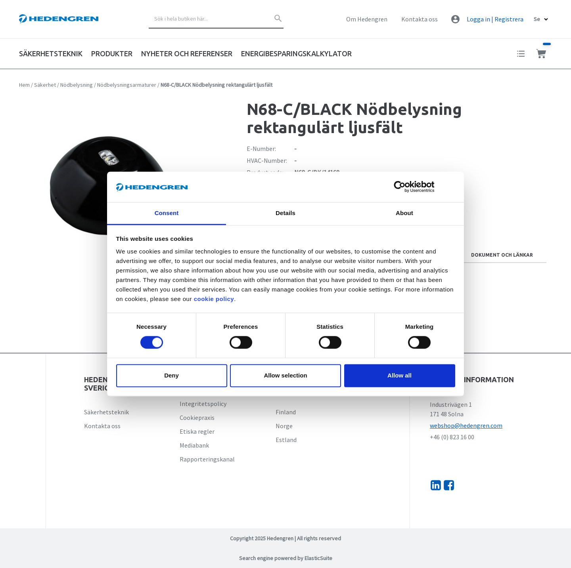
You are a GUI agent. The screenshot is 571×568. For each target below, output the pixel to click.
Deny (171, 375)
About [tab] (404, 213)
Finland (286, 412)
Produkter (111, 53)
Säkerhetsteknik (106, 412)
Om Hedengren (366, 19)
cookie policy (214, 298)
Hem (24, 84)
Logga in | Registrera (495, 19)
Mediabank (194, 445)
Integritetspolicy (203, 404)
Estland (286, 440)
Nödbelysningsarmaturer (126, 84)
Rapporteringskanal (207, 459)
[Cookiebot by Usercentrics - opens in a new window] (406, 187)
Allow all (399, 375)
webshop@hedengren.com (466, 425)
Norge (284, 426)
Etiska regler (197, 431)
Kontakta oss (419, 19)
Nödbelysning (76, 84)
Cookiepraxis (197, 417)
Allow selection (285, 375)
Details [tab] (285, 213)
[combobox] (216, 19)
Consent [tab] (167, 213)
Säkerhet (45, 84)
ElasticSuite (318, 558)
